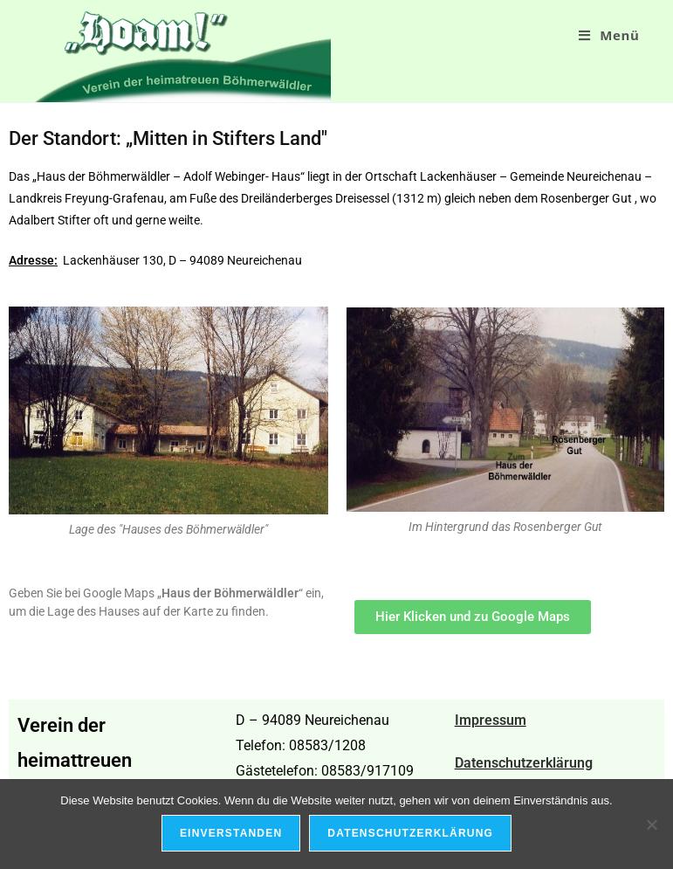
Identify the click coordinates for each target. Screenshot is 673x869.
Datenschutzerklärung (524, 763)
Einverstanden (231, 833)
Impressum (490, 720)
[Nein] (651, 824)
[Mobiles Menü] (609, 35)
